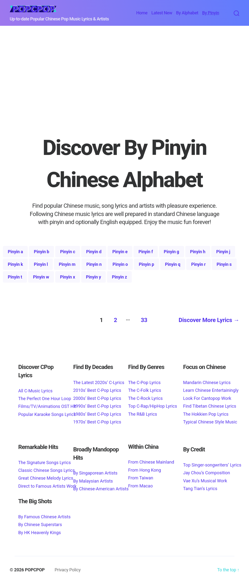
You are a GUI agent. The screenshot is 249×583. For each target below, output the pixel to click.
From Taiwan (140, 476)
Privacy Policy (67, 568)
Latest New (161, 12)
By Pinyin (210, 12)
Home (141, 12)
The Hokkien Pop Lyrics (206, 412)
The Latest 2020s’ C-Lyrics (98, 381)
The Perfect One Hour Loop (44, 397)
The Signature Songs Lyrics (44, 461)
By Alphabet (187, 12)
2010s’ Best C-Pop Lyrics (97, 389)
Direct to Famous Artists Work (47, 484)
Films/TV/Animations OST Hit (47, 405)
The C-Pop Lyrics (144, 381)
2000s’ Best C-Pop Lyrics (97, 396)
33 (143, 318)
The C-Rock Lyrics (145, 396)
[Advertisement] (124, 90)
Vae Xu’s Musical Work (205, 479)
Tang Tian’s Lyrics (200, 487)
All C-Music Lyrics (35, 389)
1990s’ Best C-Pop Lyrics (97, 404)
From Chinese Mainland (151, 460)
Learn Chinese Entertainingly (211, 389)
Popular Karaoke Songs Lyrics (47, 412)
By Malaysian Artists (93, 479)
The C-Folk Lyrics (144, 389)
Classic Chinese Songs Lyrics (46, 469)
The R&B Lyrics (142, 412)
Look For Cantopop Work (207, 396)
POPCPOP (35, 568)
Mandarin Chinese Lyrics (207, 381)
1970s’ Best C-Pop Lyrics (97, 420)
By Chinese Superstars (40, 523)
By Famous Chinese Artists (44, 515)
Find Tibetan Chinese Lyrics (209, 404)
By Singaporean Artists (95, 471)
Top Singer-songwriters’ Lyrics (212, 463)
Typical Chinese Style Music (210, 420)
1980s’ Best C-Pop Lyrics (97, 412)
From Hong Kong (144, 468)
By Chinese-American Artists (101, 487)
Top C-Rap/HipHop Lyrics (152, 404)
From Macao (140, 484)
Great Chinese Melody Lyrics (45, 476)
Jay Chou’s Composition (206, 471)
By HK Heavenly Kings (39, 531)
